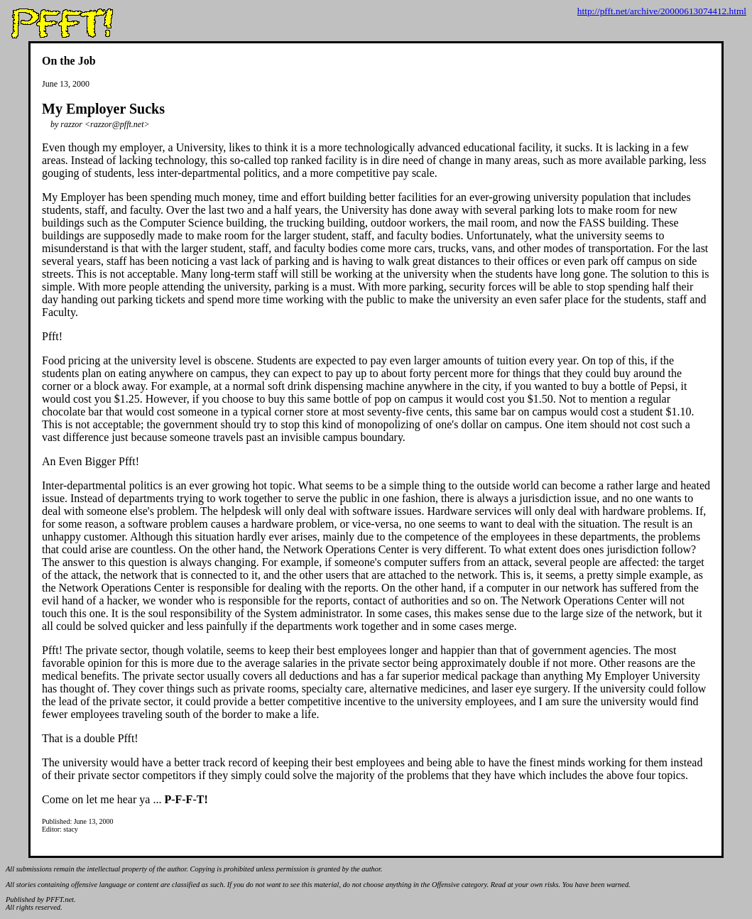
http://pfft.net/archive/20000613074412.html (661, 11)
